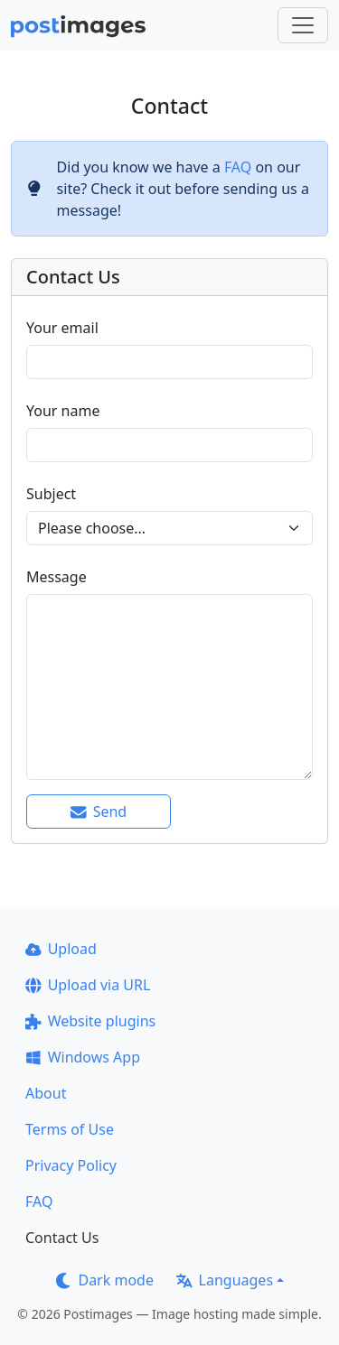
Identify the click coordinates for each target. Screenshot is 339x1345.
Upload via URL (87, 985)
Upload (61, 949)
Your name (62, 411)
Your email (62, 328)
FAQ (237, 167)
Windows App (82, 1057)
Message (56, 577)
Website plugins (90, 1021)
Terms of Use (69, 1129)
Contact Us (62, 1238)
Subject (51, 494)
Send (99, 811)
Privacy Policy (71, 1165)
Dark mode (105, 1280)
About (45, 1093)
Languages (224, 1280)
